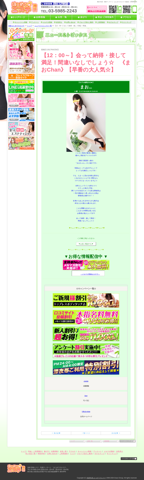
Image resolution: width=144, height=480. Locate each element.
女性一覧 (90, 441)
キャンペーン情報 (21, 22)
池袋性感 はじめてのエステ (96, 478)
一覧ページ (86, 433)
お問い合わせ (70, 22)
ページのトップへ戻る (127, 441)
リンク (72, 453)
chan (90, 88)
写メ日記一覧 (30, 453)
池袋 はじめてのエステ (16, 26)
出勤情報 (106, 441)
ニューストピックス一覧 (43, 26)
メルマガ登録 (47, 22)
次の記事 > (116, 433)
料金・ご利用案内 (35, 451)
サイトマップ (126, 22)
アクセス (72, 451)
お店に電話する (86, 244)
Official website (86, 411)
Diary (85, 396)
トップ (29, 26)
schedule (86, 381)
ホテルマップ (113, 22)
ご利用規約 (101, 22)
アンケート (35, 22)
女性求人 (59, 22)
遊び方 (46, 451)
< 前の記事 (56, 433)
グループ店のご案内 (86, 22)
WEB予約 (41, 453)
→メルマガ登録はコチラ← (90, 274)
